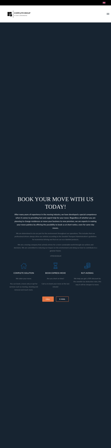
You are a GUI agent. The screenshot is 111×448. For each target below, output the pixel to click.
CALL (48, 299)
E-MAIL (62, 299)
